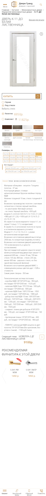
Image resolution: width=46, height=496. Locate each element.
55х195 (12, 161)
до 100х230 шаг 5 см (28, 171)
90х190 (38, 158)
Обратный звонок (29, 494)
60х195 (19, 161)
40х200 (19, 154)
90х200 (6, 158)
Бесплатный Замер (17, 494)
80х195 (32, 161)
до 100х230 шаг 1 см (13, 171)
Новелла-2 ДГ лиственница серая (18, 337)
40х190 (19, 158)
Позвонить (41, 493)
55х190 (6, 154)
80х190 (32, 158)
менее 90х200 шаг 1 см (14, 168)
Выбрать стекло (8, 109)
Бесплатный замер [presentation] (31, 181)
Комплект (9, 119)
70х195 (25, 161)
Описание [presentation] (5, 181)
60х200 (25, 154)
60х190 (12, 154)
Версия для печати (36, 20)
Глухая (8, 102)
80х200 (38, 154)
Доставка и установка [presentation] (19, 181)
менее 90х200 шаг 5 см (32, 168)
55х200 (12, 158)
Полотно (9, 113)
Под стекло (10, 105)
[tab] (5, 181)
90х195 (38, 161)
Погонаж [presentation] (11, 181)
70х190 (25, 158)
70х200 (32, 154)
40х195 (6, 161)
